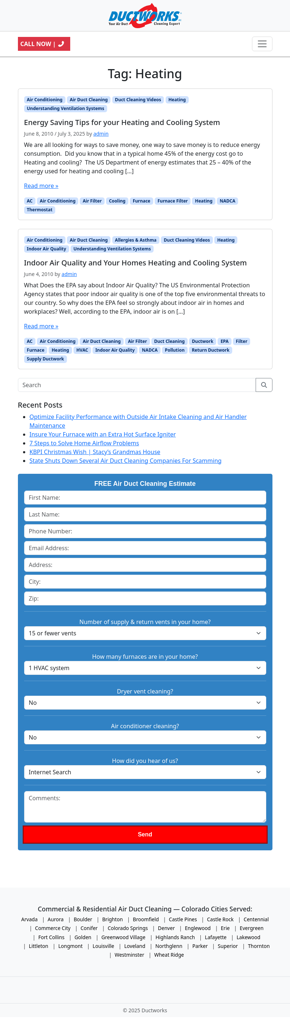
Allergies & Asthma (136, 240)
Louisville (103, 945)
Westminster (129, 954)
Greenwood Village (123, 937)
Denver (166, 928)
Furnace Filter (173, 201)
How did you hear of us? (145, 761)
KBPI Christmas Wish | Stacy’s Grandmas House (95, 452)
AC (30, 201)
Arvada (29, 919)
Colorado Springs (128, 928)
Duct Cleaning (169, 341)
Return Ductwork (211, 350)
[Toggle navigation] (262, 44)
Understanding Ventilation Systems (65, 108)
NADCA (228, 201)
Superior (228, 945)
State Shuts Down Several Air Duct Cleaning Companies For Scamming (126, 461)
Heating (177, 100)
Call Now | (42, 44)
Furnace (141, 201)
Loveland (135, 945)
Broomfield (146, 919)
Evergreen (252, 928)
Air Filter (92, 201)
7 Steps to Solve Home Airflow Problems (84, 443)
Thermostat (39, 210)
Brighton (112, 919)
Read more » (41, 186)
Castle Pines (183, 919)
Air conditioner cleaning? (145, 726)
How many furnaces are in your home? (145, 657)
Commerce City (53, 928)
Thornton (259, 945)
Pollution (175, 350)
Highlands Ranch (175, 937)
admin (101, 133)
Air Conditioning (45, 100)
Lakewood (248, 937)
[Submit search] (264, 385)
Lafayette (215, 937)
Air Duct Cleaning (89, 100)
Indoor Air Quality (46, 249)
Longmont (70, 945)
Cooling (117, 201)
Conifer (89, 928)
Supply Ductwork (45, 359)
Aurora (56, 919)
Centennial (256, 919)
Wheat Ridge (169, 954)
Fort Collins (51, 937)
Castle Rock (220, 919)
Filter (242, 341)
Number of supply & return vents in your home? (145, 622)
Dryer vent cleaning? (145, 691)
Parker (200, 945)
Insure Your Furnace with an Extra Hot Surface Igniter (103, 434)
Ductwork (203, 341)
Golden (83, 937)
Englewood (198, 928)
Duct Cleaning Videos (138, 100)
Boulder (83, 919)
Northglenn (168, 945)
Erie (225, 928)
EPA (225, 341)
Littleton (38, 945)
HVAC (82, 350)
